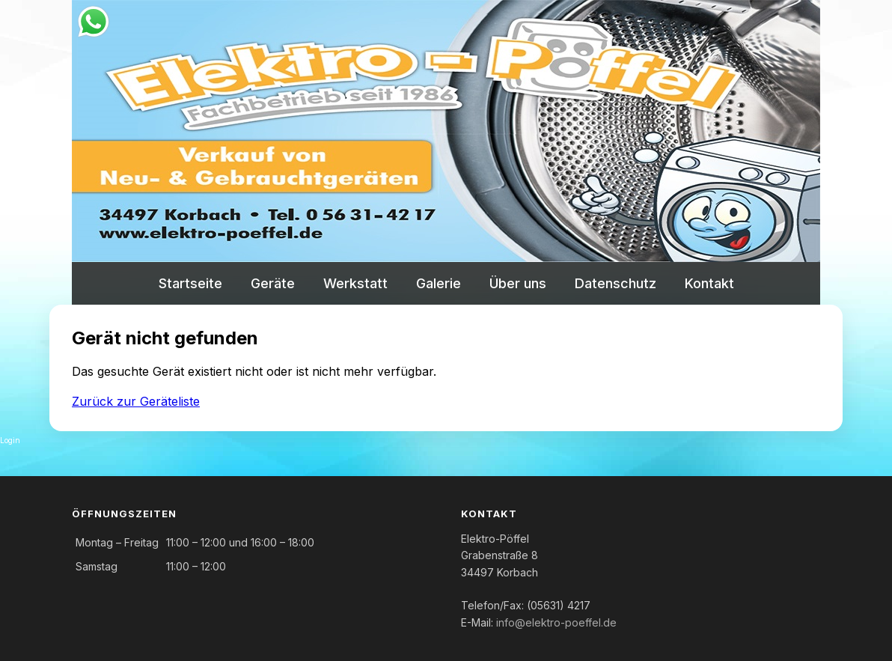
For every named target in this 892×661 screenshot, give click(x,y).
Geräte (273, 283)
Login (10, 440)
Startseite (190, 283)
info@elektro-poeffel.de (556, 622)
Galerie (438, 283)
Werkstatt (355, 283)
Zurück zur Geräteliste (136, 401)
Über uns (517, 283)
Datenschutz (615, 283)
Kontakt (709, 283)
